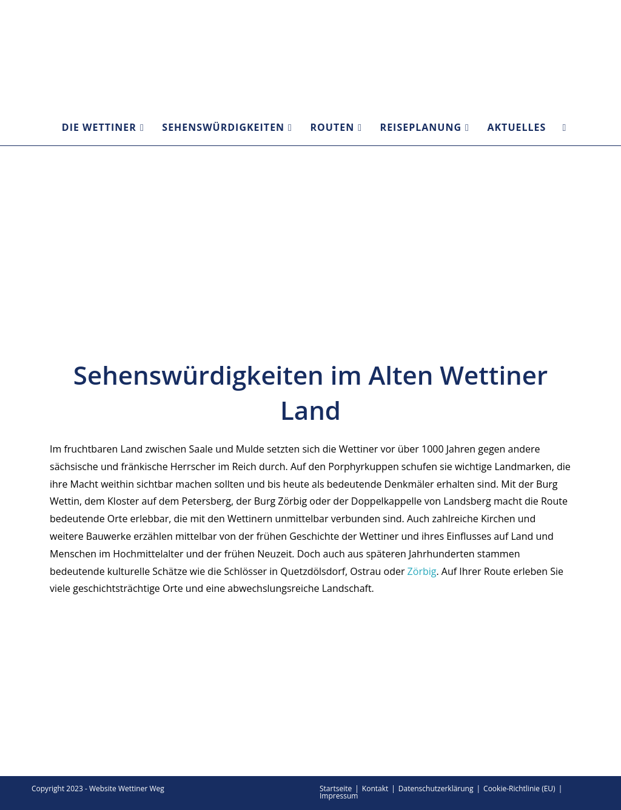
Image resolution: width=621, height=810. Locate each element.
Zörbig (422, 571)
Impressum (339, 796)
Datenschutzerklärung (436, 788)
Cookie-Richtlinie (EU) (519, 788)
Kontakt (375, 788)
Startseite (336, 788)
